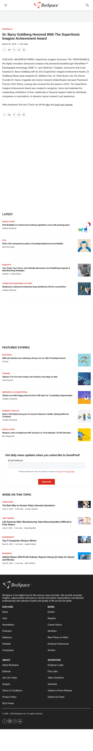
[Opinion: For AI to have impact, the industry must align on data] (84, 378)
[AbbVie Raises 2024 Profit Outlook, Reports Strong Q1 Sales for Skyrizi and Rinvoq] (84, 556)
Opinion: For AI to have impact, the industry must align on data (29, 377)
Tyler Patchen (30, 563)
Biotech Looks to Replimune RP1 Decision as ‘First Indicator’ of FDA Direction (36, 433)
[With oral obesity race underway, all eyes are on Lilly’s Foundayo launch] (84, 360)
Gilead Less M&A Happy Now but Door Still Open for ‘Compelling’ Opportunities (37, 395)
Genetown (7, 502)
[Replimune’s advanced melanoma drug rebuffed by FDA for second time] (84, 288)
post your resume (63, 104)
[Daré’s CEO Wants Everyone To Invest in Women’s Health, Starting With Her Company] (84, 416)
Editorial (7, 355)
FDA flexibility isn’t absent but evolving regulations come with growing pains (36, 225)
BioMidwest (7, 29)
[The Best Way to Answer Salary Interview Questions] (84, 504)
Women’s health (10, 411)
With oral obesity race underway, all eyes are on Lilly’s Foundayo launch (34, 358)
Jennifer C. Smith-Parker (11, 274)
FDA (4, 240)
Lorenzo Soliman (31, 509)
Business (7, 553)
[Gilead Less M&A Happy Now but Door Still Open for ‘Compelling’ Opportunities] (84, 397)
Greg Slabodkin (30, 528)
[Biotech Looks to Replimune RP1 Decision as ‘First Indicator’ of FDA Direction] (84, 434)
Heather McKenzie (9, 228)
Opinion (6, 373)
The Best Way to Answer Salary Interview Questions (28, 505)
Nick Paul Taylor (8, 247)
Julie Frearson (7, 380)
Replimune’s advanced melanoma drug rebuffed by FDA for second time (34, 287)
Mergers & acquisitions (14, 392)
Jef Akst (5, 362)
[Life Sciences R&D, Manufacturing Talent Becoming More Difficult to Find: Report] (84, 520)
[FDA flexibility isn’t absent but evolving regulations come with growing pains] (84, 227)
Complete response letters (17, 283)
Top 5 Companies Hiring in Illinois (19, 540)
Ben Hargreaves (8, 436)
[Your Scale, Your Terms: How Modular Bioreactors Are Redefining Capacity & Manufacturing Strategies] (84, 270)
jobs (48, 104)
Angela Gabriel (30, 544)
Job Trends (8, 518)
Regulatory (8, 222)
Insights (6, 265)
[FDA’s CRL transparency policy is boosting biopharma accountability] (84, 245)
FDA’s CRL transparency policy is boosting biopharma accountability (32, 243)
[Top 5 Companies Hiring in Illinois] (84, 539)
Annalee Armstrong (9, 399)
